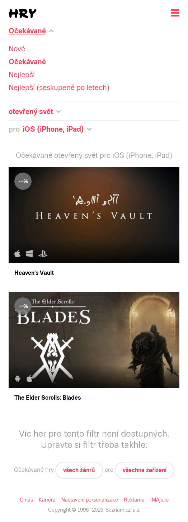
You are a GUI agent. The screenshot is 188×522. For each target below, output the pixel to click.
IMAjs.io (159, 500)
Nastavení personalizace (89, 500)
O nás (26, 500)
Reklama (134, 500)
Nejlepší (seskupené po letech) (59, 87)
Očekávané (27, 62)
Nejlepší (22, 75)
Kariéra (47, 500)
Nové (17, 49)
